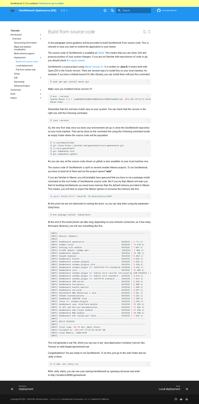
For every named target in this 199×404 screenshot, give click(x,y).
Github (101, 52)
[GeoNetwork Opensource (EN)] (12, 10)
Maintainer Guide (68, 18)
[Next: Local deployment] (172, 388)
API (81, 18)
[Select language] (112, 10)
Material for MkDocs (100, 399)
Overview (30, 18)
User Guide (51, 18)
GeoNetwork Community (72, 399)
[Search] (133, 10)
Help (40, 18)
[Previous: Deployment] (23, 388)
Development (92, 18)
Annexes (118, 18)
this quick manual (76, 60)
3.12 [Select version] (63, 10)
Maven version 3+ (94, 66)
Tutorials (107, 18)
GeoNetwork (16, 18)
